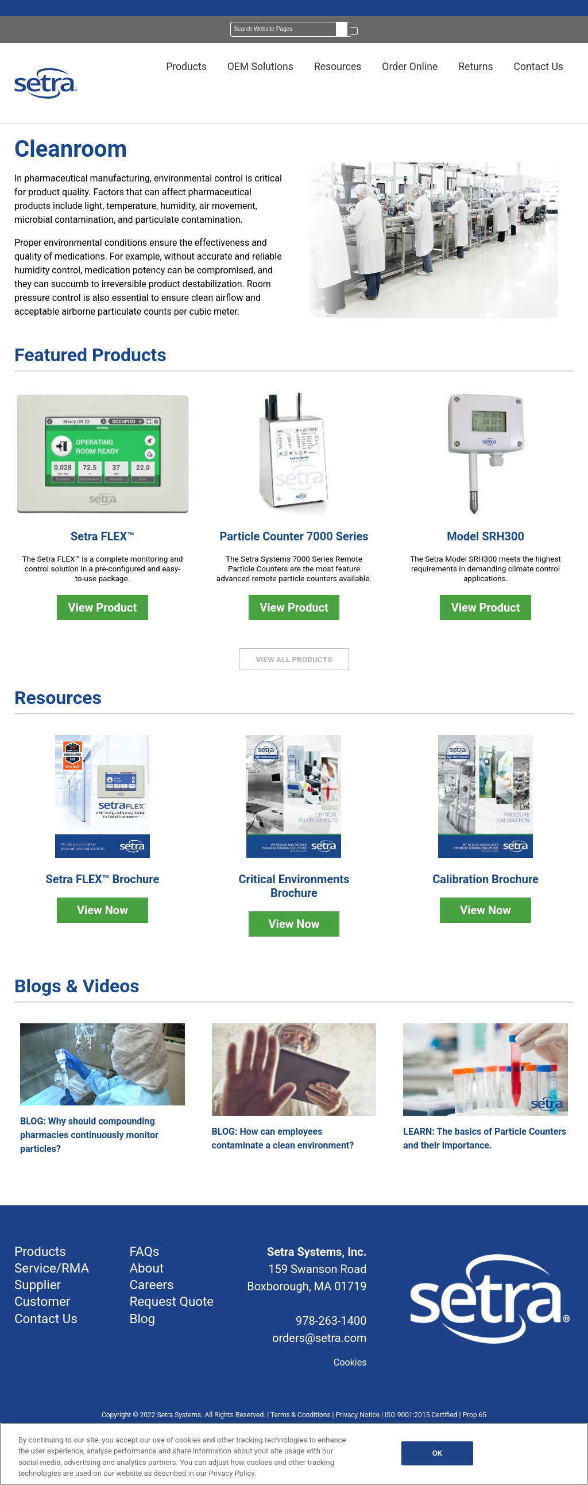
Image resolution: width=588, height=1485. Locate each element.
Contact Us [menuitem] (538, 66)
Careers (151, 1284)
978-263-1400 (331, 1321)
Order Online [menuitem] (410, 66)
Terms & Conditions (300, 1415)
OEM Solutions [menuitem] (260, 66)
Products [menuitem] (186, 66)
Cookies (350, 1362)
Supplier (37, 1284)
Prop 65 (475, 1415)
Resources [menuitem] (337, 66)
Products (40, 1251)
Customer (42, 1301)
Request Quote (171, 1301)
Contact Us (46, 1318)
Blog (142, 1318)
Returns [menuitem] (475, 66)
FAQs (144, 1251)
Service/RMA (51, 1267)
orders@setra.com (319, 1338)
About (146, 1267)
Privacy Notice (357, 1415)
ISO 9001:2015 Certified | (424, 1415)
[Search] (290, 29)
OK (437, 1453)
